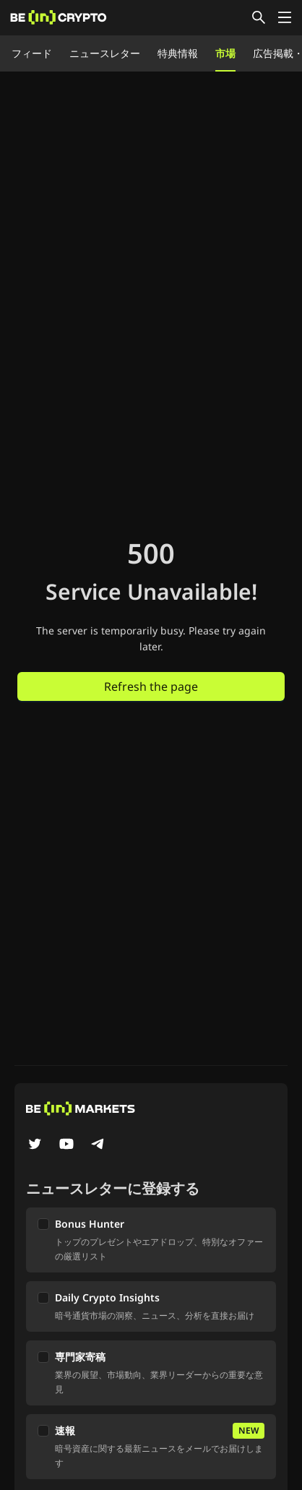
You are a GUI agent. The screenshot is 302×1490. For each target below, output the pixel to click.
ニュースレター (104, 53)
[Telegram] (98, 1145)
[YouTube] (66, 1145)
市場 (225, 53)
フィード (32, 53)
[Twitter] (34, 1145)
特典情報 (178, 53)
